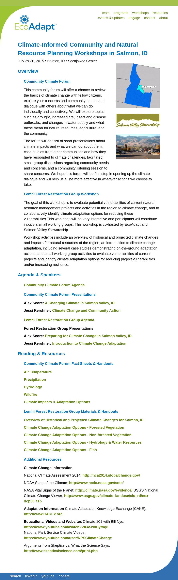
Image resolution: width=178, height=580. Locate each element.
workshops (140, 13)
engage (134, 18)
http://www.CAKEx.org (43, 514)
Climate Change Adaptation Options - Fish (60, 450)
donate (64, 576)
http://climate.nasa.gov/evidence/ (103, 490)
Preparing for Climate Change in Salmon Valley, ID (88, 336)
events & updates (111, 18)
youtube (48, 576)
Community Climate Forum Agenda (54, 285)
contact (149, 18)
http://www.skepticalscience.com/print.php (61, 551)
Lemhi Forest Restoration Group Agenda (59, 320)
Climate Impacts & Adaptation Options (57, 402)
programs (121, 13)
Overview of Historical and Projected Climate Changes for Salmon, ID (84, 420)
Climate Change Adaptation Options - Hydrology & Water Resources (83, 442)
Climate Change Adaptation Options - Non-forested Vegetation (77, 435)
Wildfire (30, 395)
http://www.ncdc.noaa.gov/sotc (96, 483)
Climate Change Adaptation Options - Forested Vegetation (74, 427)
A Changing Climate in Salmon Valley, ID (80, 303)
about (163, 18)
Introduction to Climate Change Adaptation (89, 343)
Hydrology (33, 387)
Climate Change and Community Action (86, 310)
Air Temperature (38, 372)
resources (160, 13)
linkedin (31, 576)
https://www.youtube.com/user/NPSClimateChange (68, 538)
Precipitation (35, 380)
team (106, 13)
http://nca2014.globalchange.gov (110, 475)
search (15, 576)
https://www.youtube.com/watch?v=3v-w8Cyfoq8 (66, 527)
